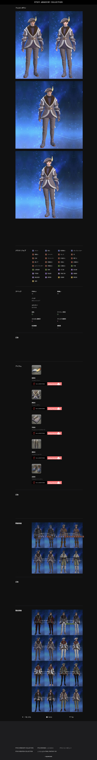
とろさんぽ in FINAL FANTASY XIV (47, 751)
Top (71, 717)
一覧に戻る (26, 717)
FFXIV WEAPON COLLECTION (24, 751)
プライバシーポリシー (65, 748)
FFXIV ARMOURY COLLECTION (48, 2)
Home (49, 717)
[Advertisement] (49, 234)
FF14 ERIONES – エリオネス (46, 748)
